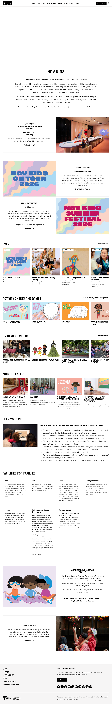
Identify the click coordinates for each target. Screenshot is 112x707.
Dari (80, 601)
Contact (6, 675)
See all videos (103, 335)
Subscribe (62, 683)
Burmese (73, 601)
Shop (78, 3)
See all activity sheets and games (96, 298)
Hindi (91, 601)
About (5, 672)
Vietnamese (90, 604)
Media (5, 681)
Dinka (85, 601)
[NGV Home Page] (7, 3)
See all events (103, 243)
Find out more (36, 554)
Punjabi (97, 601)
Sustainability (8, 678)
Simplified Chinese (77, 604)
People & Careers (9, 684)
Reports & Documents (11, 687)
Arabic (66, 601)
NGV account (82, 678)
